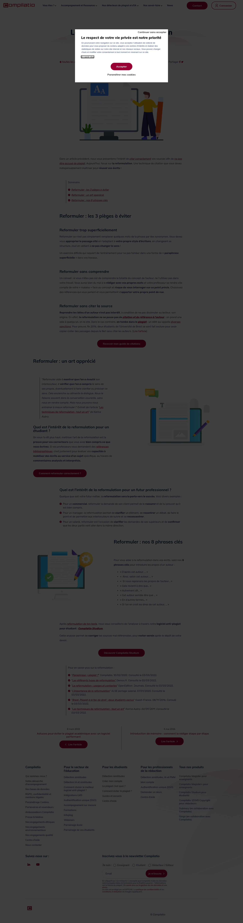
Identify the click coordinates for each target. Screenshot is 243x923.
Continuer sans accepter (152, 32)
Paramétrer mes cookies (121, 74)
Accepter (121, 66)
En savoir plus (87, 57)
